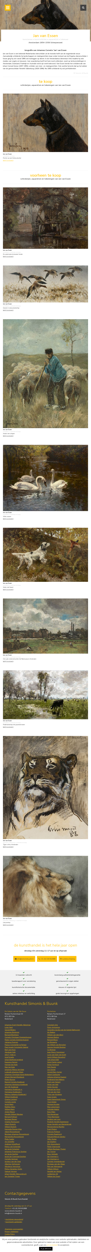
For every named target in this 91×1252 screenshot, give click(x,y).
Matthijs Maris (10, 1107)
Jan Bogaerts (52, 1042)
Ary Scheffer (9, 1142)
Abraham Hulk (10, 1052)
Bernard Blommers (12, 1035)
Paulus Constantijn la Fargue (15, 1045)
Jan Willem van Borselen (56, 1045)
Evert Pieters (52, 1129)
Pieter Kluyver (10, 1079)
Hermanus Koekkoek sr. (13, 1089)
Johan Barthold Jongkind (14, 1060)
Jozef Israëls (9, 1057)
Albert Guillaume (53, 1074)
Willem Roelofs (10, 1127)
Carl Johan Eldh (53, 1060)
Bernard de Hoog (53, 1089)
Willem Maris (10, 1109)
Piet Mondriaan (53, 1114)
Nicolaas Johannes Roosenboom (17, 1134)
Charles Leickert (11, 1099)
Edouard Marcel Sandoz (56, 1137)
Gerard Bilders (10, 1030)
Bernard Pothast (11, 1117)
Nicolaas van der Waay (56, 1164)
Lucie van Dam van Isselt (56, 1055)
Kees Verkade (52, 1154)
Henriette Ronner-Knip (13, 1129)
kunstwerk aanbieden (13, 1222)
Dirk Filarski (51, 1067)
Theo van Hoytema (54, 1094)
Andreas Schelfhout (12, 1144)
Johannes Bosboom (12, 1032)
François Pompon (53, 1132)
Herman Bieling (53, 1037)
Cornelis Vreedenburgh (56, 1161)
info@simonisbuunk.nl (24, 959)
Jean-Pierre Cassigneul (55, 1052)
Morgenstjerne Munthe (55, 1127)
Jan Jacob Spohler (11, 1154)
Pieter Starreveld (53, 1147)
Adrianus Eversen (11, 1042)
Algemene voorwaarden (14, 1229)
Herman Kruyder (53, 1104)
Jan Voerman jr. (53, 1156)
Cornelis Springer (11, 1159)
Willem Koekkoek (11, 1097)
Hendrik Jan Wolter (54, 1171)
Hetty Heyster (52, 1087)
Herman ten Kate (11, 1065)
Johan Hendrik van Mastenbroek (59, 1124)
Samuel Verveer (11, 1171)
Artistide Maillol (53, 1109)
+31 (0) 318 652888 (47, 959)
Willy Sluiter (52, 1139)
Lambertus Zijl (52, 1174)
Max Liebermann (53, 1107)
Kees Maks (51, 1112)
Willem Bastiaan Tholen (56, 1149)
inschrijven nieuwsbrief (14, 1219)
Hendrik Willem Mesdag (14, 1114)
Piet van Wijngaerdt (54, 1166)
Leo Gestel (51, 1070)
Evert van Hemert (53, 1082)
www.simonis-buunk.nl (13, 1211)
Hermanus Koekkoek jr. (13, 1092)
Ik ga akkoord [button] (46, 1249)
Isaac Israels (52, 1097)
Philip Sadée (9, 1139)
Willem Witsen (53, 1169)
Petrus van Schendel (12, 1147)
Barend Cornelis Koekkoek (15, 1082)
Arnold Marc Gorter (54, 1072)
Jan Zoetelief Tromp (12, 1176)
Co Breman (51, 1050)
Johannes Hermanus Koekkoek (16, 1084)
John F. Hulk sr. (10, 1055)
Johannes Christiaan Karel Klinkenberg (19, 1074)
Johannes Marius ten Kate (14, 1070)
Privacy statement (11, 1231)
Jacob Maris (9, 1104)
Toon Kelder (52, 1102)
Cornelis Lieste (10, 1102)
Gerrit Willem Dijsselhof (56, 1057)
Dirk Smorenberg (53, 1144)
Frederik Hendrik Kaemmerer (58, 1122)
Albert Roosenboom (12, 1132)
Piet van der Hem (53, 1092)
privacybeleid (52, 1245)
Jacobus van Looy (53, 1119)
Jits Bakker (51, 1032)
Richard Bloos (52, 1040)
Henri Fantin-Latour (54, 1062)
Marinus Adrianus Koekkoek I (15, 1094)
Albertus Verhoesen (12, 1164)
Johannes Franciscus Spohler (16, 1151)
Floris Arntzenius (53, 1027)
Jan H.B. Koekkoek (11, 1087)
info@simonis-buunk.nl (13, 1213)
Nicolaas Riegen (11, 1119)
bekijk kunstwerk (8, 160)
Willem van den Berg (55, 1035)
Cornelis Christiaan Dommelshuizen (18, 1037)
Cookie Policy (10, 1234)
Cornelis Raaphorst (54, 1134)
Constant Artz (52, 1025)
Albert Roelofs (10, 1124)
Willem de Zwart (53, 1176)
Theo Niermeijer (53, 1117)
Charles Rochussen (12, 1122)
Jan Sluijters (51, 1142)
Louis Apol (9, 1027)
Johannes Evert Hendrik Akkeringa (17, 1025)
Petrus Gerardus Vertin (13, 1169)
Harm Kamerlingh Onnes (56, 1099)
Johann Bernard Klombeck (14, 1077)
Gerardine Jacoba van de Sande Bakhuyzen (63, 1030)
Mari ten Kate (10, 1067)
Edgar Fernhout (53, 1065)
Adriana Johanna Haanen (56, 1077)
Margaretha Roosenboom (14, 1137)
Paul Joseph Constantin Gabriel (16, 1047)
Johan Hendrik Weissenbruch (16, 1174)
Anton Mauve (10, 1112)
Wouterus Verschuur (12, 1166)
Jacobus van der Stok (13, 1161)
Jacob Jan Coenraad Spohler (15, 1156)
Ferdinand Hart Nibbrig (55, 1079)
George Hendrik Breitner (56, 1047)
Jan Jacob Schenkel (12, 1149)
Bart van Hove (10, 1050)
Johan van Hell (52, 1084)
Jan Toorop (51, 1151)
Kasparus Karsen (11, 1062)
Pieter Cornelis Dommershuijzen (17, 1040)
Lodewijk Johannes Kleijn (14, 1072)
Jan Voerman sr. (53, 1159)
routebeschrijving (67, 959)
